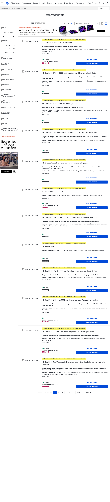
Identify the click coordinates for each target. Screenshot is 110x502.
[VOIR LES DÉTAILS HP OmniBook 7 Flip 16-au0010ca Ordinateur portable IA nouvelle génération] (92, 232)
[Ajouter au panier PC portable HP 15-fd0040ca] (92, 207)
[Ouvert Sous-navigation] (2, 3)
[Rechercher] (96, 3)
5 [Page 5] (69, 392)
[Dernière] (88, 392)
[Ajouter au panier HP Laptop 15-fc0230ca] (92, 261)
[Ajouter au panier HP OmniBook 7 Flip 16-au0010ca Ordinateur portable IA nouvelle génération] (92, 236)
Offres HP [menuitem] (89, 3)
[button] (8, 27)
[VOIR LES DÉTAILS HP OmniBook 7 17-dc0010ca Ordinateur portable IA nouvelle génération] (92, 348)
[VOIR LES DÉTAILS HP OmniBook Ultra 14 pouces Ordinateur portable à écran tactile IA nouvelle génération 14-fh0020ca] (92, 382)
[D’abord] (39, 392)
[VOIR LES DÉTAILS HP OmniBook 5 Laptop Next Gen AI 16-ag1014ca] (92, 118)
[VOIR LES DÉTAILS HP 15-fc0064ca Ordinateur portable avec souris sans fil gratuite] (92, 178)
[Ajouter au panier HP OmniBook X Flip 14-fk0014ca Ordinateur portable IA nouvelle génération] (92, 153)
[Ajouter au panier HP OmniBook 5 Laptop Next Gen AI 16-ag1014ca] (92, 122)
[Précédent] (48, 392)
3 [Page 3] (62, 392)
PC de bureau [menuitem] (26, 3)
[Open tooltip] (2, 28)
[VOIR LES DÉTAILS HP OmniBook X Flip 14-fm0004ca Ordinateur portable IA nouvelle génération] (92, 318)
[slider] (3, 36)
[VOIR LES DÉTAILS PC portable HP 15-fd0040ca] (92, 203)
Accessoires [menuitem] (80, 3)
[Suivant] (79, 392)
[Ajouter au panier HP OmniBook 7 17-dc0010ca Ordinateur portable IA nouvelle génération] (92, 352)
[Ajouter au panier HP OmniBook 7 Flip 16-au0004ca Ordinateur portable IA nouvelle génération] (92, 290)
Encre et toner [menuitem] (69, 3)
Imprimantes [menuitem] (58, 3)
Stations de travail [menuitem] (39, 3)
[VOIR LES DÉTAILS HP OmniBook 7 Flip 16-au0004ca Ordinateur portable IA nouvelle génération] (92, 286)
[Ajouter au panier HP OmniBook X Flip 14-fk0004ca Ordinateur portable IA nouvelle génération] (92, 94)
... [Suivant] (73, 392)
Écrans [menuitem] (49, 3)
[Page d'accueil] (7, 3)
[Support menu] (100, 3)
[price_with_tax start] (4, 32)
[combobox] (103, 8)
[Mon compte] (104, 3)
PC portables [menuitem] (15, 3)
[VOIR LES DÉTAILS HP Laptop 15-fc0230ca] (92, 257)
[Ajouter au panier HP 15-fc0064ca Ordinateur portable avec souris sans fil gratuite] (92, 182)
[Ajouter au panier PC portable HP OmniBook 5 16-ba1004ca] (92, 63)
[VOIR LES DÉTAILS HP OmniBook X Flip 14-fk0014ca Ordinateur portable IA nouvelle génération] (92, 149)
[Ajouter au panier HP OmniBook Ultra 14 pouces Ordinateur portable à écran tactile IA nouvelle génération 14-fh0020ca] (92, 386)
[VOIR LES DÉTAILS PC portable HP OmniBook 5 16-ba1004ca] (92, 59)
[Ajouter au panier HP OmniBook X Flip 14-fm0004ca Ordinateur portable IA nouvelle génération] (92, 322)
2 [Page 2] (58, 392)
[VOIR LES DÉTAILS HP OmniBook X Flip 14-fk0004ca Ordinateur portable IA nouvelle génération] (92, 90)
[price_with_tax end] (11, 32)
